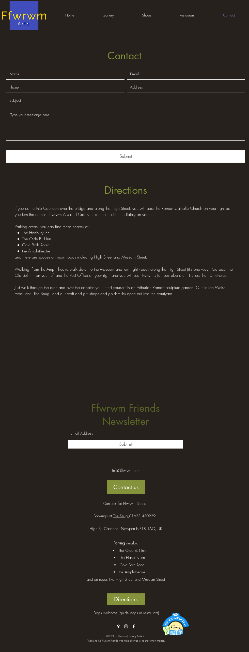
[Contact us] (126, 487)
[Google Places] (118, 626)
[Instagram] (126, 626)
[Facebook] (133, 626)
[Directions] (126, 599)
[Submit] (125, 156)
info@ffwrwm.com (126, 470)
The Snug (121, 516)
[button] (108, 15)
